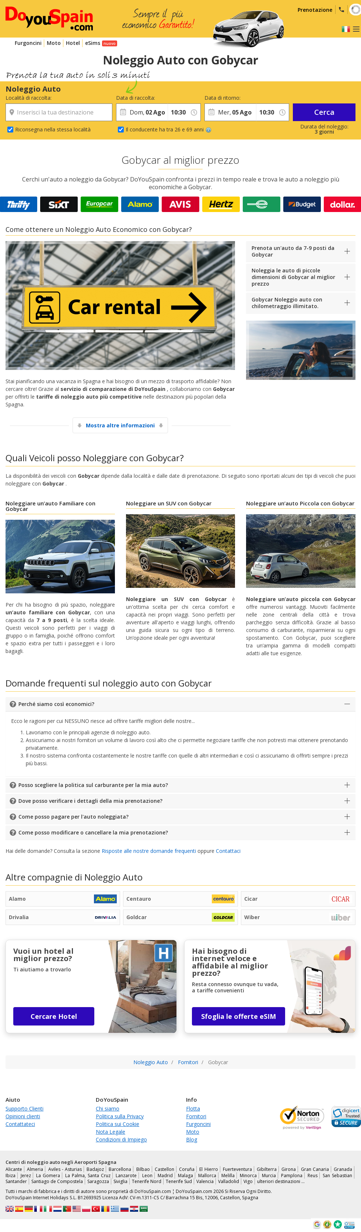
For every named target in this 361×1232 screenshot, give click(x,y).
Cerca (324, 112)
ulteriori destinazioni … (281, 1181)
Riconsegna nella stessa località (53, 129)
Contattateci (20, 1123)
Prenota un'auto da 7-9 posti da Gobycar (293, 251)
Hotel (73, 42)
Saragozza (98, 1181)
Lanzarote (126, 1175)
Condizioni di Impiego (121, 1139)
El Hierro (208, 1169)
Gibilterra (267, 1169)
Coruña (186, 1169)
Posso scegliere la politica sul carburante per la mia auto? (93, 784)
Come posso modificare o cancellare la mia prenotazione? (93, 832)
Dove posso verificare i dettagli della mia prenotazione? (90, 800)
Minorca (248, 1175)
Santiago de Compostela (57, 1181)
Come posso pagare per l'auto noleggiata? (73, 816)
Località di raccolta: (29, 97)
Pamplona (291, 1175)
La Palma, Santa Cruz (88, 1175)
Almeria (35, 1169)
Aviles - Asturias (65, 1169)
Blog (191, 1139)
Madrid (165, 1175)
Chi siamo (107, 1108)
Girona (288, 1169)
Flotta (193, 1108)
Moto (54, 42)
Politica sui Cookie (117, 1123)
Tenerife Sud (179, 1181)
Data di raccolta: (135, 97)
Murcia (269, 1175)
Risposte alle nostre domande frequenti (149, 850)
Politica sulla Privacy (120, 1116)
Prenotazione (315, 9)
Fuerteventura (237, 1169)
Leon (147, 1175)
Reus (313, 1175)
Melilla (228, 1175)
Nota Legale (110, 1131)
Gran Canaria (315, 1169)
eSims (92, 42)
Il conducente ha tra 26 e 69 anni (168, 129)
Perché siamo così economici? (56, 703)
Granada (343, 1169)
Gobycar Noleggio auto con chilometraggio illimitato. (287, 303)
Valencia (205, 1181)
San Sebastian (337, 1175)
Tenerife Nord (146, 1181)
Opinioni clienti (23, 1116)
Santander (16, 1181)
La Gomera (48, 1175)
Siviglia (120, 1181)
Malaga (185, 1175)
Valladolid (228, 1181)
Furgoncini (28, 42)
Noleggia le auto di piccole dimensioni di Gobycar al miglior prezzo (293, 277)
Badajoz (95, 1169)
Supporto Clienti (24, 1108)
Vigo (248, 1181)
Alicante (14, 1169)
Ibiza (10, 1175)
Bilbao (143, 1169)
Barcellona (120, 1169)
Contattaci (228, 850)
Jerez (26, 1175)
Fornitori (196, 1116)
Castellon (164, 1169)
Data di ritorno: (222, 97)
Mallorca (207, 1175)
